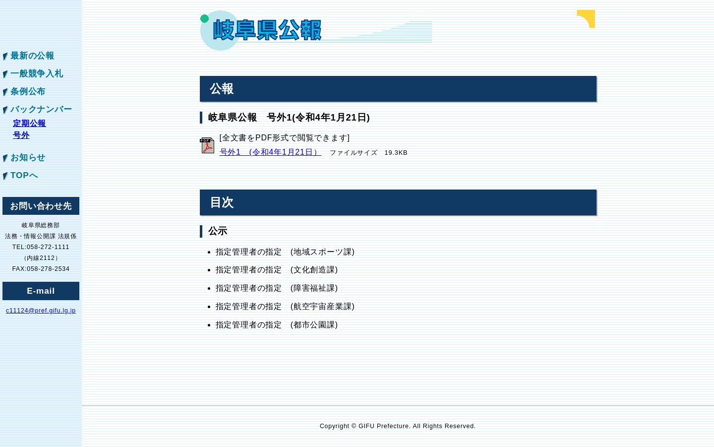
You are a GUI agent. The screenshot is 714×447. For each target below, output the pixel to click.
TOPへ (24, 175)
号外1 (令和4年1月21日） (271, 152)
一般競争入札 (36, 73)
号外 (21, 135)
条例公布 (28, 91)
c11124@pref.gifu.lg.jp (41, 310)
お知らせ (28, 157)
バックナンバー (41, 109)
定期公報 (29, 123)
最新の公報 (32, 56)
